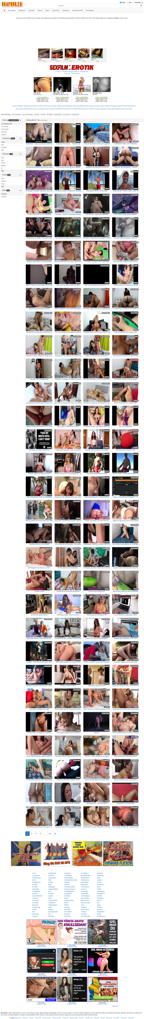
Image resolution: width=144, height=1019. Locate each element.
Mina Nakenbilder (78, 106)
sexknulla (84, 891)
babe (50, 907)
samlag (35, 898)
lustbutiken (101, 911)
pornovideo (85, 898)
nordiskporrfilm (69, 887)
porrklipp (35, 902)
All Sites (4, 194)
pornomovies (85, 902)
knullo (99, 889)
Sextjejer (107, 106)
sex (98, 902)
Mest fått (4, 132)
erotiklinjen (85, 873)
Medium (3, 181)
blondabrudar (86, 875)
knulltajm (67, 896)
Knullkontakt (58, 109)
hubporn (84, 907)
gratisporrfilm (68, 900)
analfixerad (85, 878)
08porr (66, 905)
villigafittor (51, 887)
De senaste (4, 126)
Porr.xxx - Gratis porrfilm (72, 73)
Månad (3, 165)
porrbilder (67, 909)
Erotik (64, 109)
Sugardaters (103, 109)
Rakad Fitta (77, 109)
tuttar (99, 878)
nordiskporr (36, 891)
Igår (2, 160)
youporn (35, 916)
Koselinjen (53, 106)
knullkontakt (36, 878)
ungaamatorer (53, 889)
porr (49, 891)
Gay (130, 2)
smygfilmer (68, 875)
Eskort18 (125, 106)
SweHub (51, 875)
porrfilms (84, 914)
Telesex (41, 106)
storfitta (50, 893)
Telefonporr (68, 106)
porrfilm (35, 884)
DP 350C (36, 114)
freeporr (84, 911)
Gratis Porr (69, 109)
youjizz (50, 896)
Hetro (124, 2)
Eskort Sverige (88, 106)
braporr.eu (17, 1018)
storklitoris (51, 902)
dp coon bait (66, 114)
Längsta (3, 134)
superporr (84, 884)
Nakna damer (111, 109)
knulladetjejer (69, 891)
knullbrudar (52, 873)
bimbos (50, 909)
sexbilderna (36, 882)
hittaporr (67, 882)
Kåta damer (128, 109)
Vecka (3, 163)
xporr (50, 898)
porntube (67, 916)
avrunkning (36, 907)
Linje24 (14, 106)
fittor (49, 880)
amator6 (100, 873)
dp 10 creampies (16, 114)
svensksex (36, 875)
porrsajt (67, 907)
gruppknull (68, 893)
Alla (2, 150)
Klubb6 (119, 106)
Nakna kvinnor (33, 109)
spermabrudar (37, 896)
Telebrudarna (27, 106)
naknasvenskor (69, 889)
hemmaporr (85, 909)
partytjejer (35, 889)
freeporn (67, 914)
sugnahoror (52, 878)
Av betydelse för (6, 124)
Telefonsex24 (61, 106)
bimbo (34, 909)
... (45, 834)
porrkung (35, 900)
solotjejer (67, 873)
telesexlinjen (68, 878)
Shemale (138, 2)
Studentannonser (43, 109)
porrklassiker (85, 916)
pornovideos (85, 896)
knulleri (34, 893)
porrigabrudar (53, 911)
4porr (50, 884)
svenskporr (101, 891)
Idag (2, 157)
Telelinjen (20, 106)
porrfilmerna (101, 916)
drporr (66, 902)
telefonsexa (85, 880)
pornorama (85, 900)
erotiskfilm (84, 893)
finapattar (100, 898)
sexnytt (99, 880)
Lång (2, 184)
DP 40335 (49, 114)
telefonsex (100, 875)
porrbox (67, 884)
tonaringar (84, 882)
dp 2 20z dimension (27, 114)
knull (34, 880)
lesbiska (51, 916)
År (2, 168)
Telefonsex (35, 106)
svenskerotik (52, 900)
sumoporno (101, 893)
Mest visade (5, 129)
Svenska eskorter (98, 106)
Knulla (97, 109)
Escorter (51, 109)
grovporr (35, 905)
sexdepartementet (70, 880)
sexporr (83, 889)
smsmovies (85, 887)
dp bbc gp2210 (58, 114)
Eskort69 (25, 109)
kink (82, 905)
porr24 (99, 882)
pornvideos (68, 911)
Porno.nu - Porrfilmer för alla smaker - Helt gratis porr (72, 71)
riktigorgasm (52, 905)
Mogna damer (120, 109)
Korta (3, 178)
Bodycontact (132, 106)
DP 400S (43, 114)
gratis (99, 905)
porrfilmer (100, 884)
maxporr (100, 909)
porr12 (99, 900)
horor (34, 873)
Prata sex (47, 106)
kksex (66, 898)
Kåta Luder (19, 109)
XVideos (3, 196)
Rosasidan (113, 106)
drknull (50, 882)
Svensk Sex (84, 109)
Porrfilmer (92, 109)
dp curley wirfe (75, 114)
